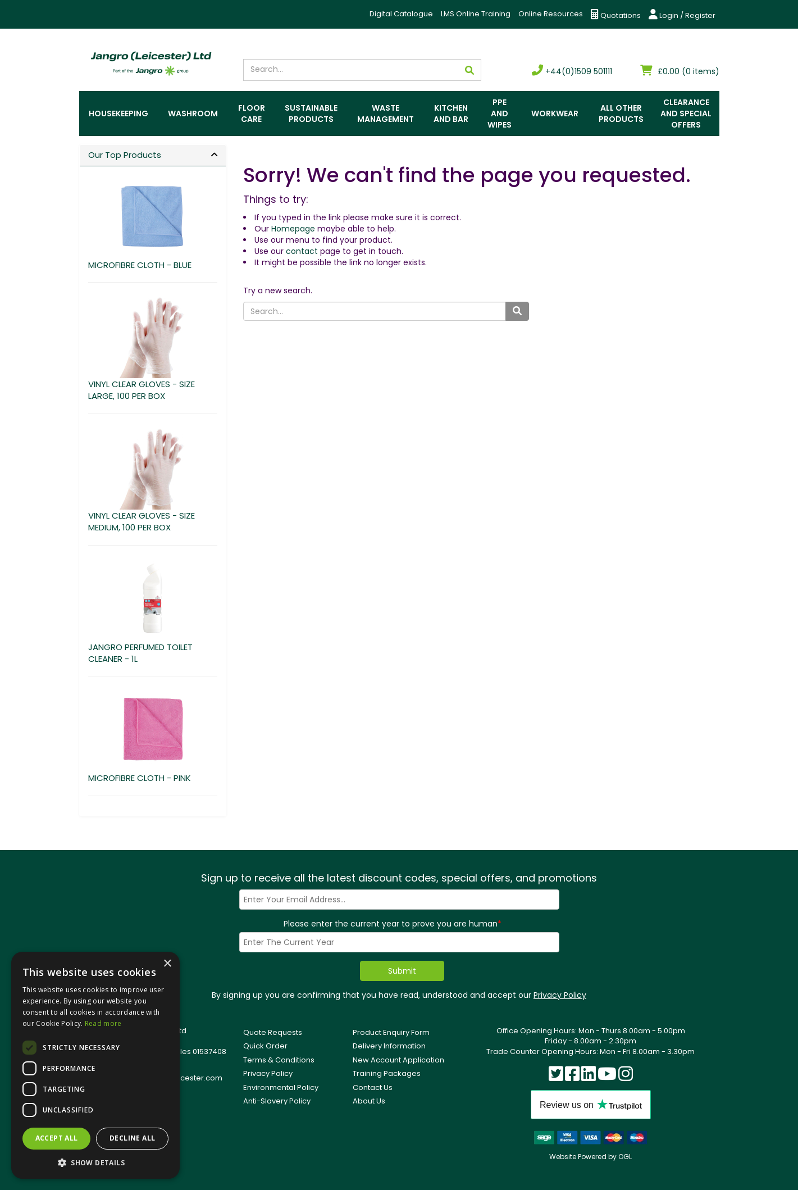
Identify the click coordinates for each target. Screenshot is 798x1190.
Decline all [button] (132, 1138)
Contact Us (373, 1087)
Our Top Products (124, 155)
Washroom (193, 113)
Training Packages (387, 1073)
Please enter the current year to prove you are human (392, 923)
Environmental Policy (280, 1087)
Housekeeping (118, 113)
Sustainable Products (311, 113)
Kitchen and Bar (451, 113)
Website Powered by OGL (590, 1156)
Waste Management (385, 113)
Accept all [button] (56, 1138)
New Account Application (398, 1060)
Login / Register (682, 15)
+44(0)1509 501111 (572, 71)
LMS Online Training (475, 13)
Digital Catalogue (401, 13)
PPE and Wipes (499, 113)
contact (302, 251)
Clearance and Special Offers (686, 113)
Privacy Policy (559, 995)
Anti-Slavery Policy (277, 1101)
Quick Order (265, 1046)
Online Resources (550, 13)
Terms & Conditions (278, 1060)
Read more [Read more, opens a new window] (103, 1023)
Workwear (554, 113)
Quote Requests (272, 1032)
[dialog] (95, 1065)
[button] (95, 1162)
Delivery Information (389, 1046)
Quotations (616, 15)
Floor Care (251, 113)
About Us (369, 1101)
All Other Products (621, 113)
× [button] (167, 964)
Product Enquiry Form (391, 1032)
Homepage (293, 228)
